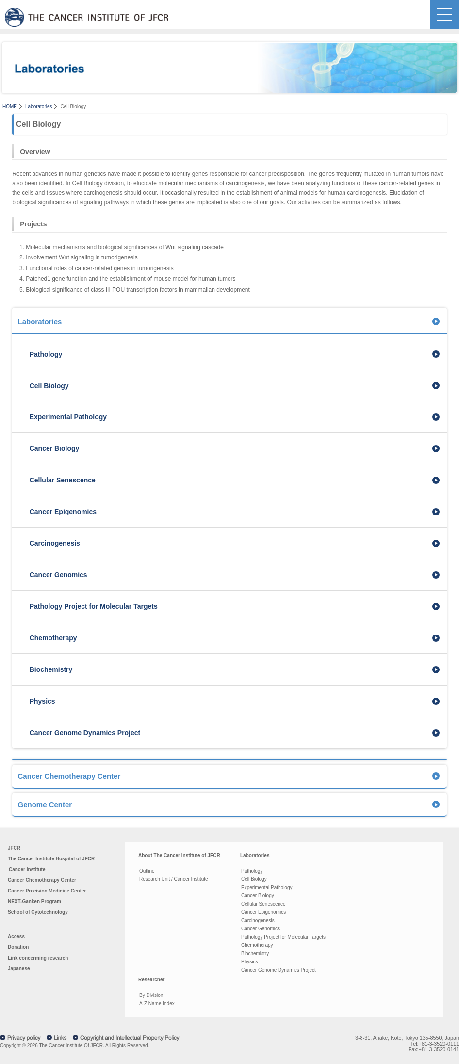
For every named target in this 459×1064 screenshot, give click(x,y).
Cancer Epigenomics (63, 511)
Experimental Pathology (68, 417)
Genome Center (44, 804)
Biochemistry (51, 669)
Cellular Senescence (63, 480)
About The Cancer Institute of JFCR (179, 855)
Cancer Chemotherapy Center (68, 776)
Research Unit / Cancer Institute (173, 879)
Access (16, 936)
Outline (147, 871)
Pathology (46, 354)
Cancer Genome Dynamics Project (85, 733)
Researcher (151, 979)
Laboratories (38, 106)
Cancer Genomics (58, 575)
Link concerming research (38, 958)
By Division (151, 995)
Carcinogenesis (55, 543)
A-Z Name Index (157, 1003)
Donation (18, 947)
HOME (9, 106)
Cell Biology (49, 386)
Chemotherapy (53, 638)
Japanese (19, 968)
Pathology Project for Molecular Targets (94, 606)
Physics (42, 701)
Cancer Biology (55, 448)
